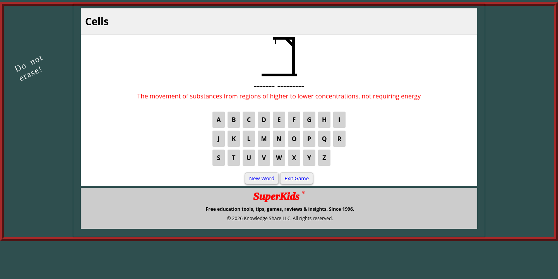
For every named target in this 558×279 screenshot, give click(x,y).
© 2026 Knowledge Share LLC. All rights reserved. (280, 218)
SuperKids (279, 196)
